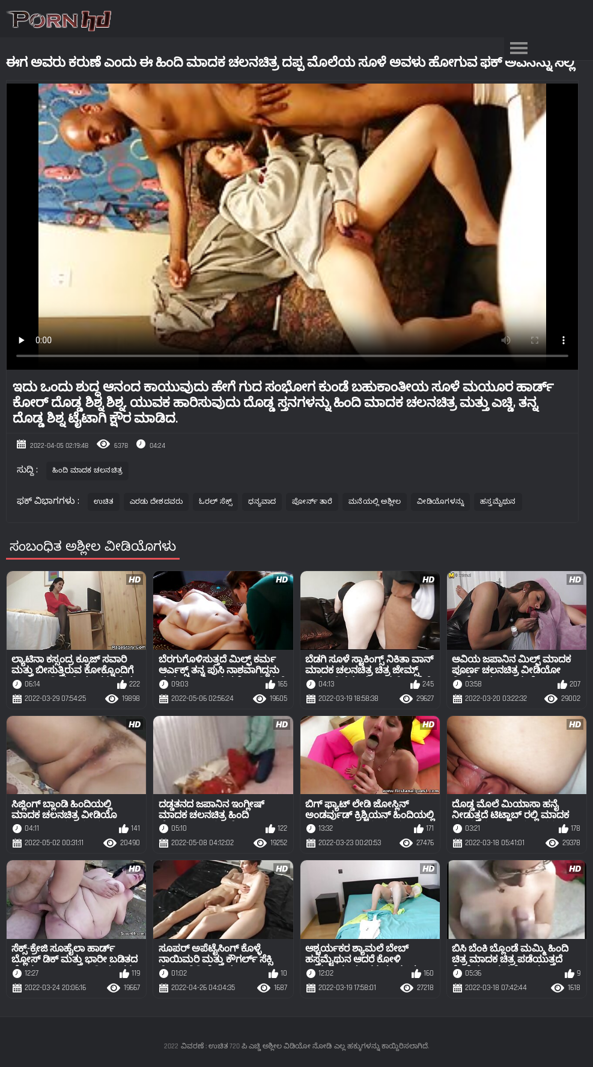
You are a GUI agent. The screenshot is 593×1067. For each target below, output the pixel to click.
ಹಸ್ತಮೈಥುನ (498, 501)
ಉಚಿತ (104, 501)
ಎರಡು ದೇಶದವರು (156, 501)
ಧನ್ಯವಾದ (262, 501)
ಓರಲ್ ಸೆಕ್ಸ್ (215, 501)
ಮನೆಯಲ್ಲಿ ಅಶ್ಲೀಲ (374, 501)
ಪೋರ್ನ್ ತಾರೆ (312, 501)
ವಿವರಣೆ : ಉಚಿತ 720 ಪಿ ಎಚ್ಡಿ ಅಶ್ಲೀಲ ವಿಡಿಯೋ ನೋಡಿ (256, 1046)
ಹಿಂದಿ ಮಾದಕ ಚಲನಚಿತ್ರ (87, 470)
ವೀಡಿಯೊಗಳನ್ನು (440, 501)
